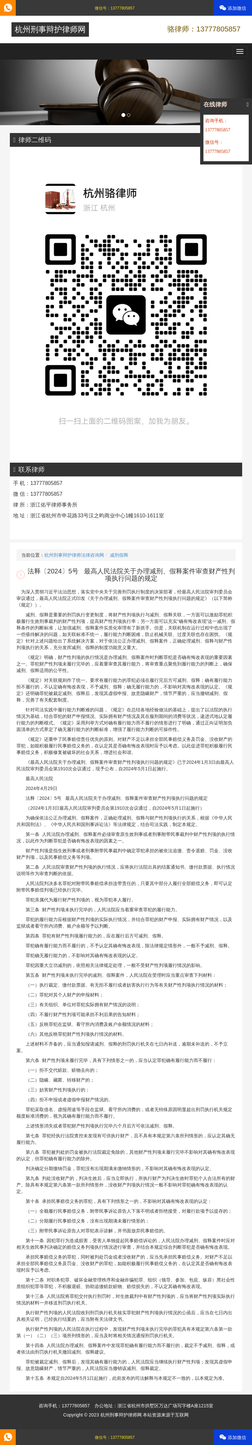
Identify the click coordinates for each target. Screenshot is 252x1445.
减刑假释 (119, 555)
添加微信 (233, 8)
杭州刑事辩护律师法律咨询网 (74, 555)
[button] (19, 92)
